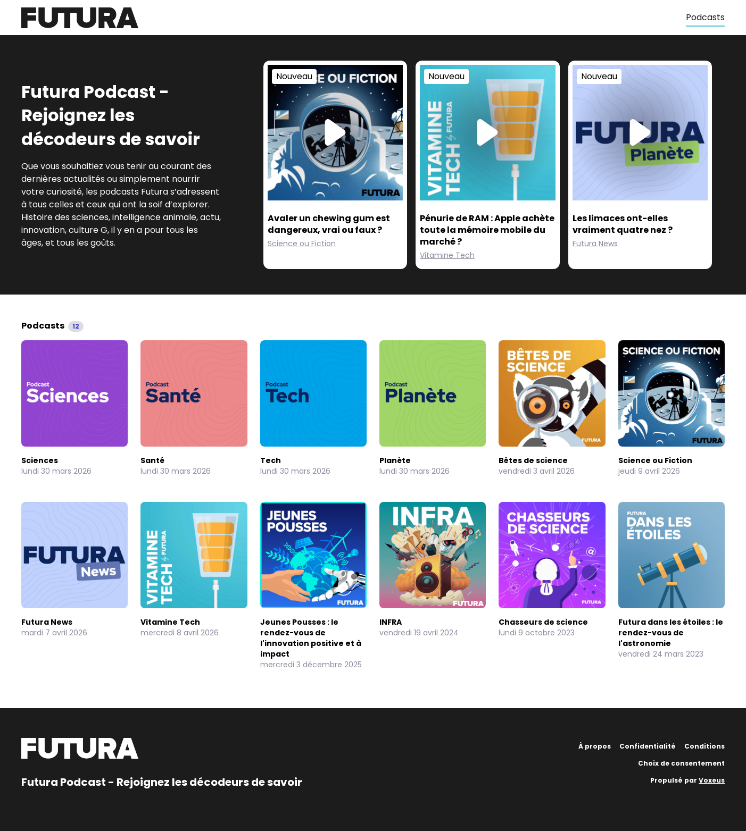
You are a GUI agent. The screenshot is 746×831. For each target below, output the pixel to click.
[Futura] (353, 17)
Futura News (595, 243)
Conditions (704, 746)
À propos (594, 746)
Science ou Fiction (302, 243)
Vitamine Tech (447, 255)
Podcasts (705, 17)
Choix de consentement (681, 763)
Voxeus (712, 780)
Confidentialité (647, 746)
